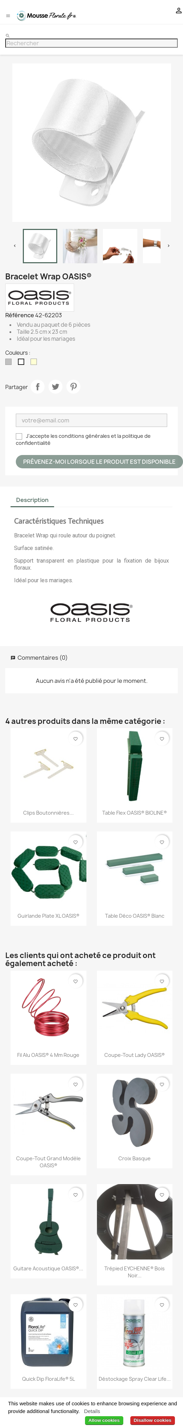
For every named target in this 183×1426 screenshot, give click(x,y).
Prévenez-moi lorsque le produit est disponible (99, 462)
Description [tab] (32, 500)
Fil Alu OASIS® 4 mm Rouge (48, 1055)
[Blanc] (22, 363)
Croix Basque (134, 1158)
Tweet (55, 387)
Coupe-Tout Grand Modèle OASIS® (48, 1162)
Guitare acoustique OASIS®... (48, 1268)
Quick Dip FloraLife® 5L (48, 1379)
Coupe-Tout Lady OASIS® (134, 1055)
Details (92, 1411)
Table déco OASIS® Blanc (134, 915)
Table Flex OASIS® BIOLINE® (134, 812)
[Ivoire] (35, 363)
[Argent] (9, 363)
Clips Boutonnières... (48, 812)
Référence (19, 315)
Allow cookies (104, 1420)
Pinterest (73, 387)
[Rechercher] (91, 43)
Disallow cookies (152, 1420)
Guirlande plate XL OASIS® (48, 915)
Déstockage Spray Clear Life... (135, 1379)
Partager (38, 387)
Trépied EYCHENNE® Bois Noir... (134, 1272)
